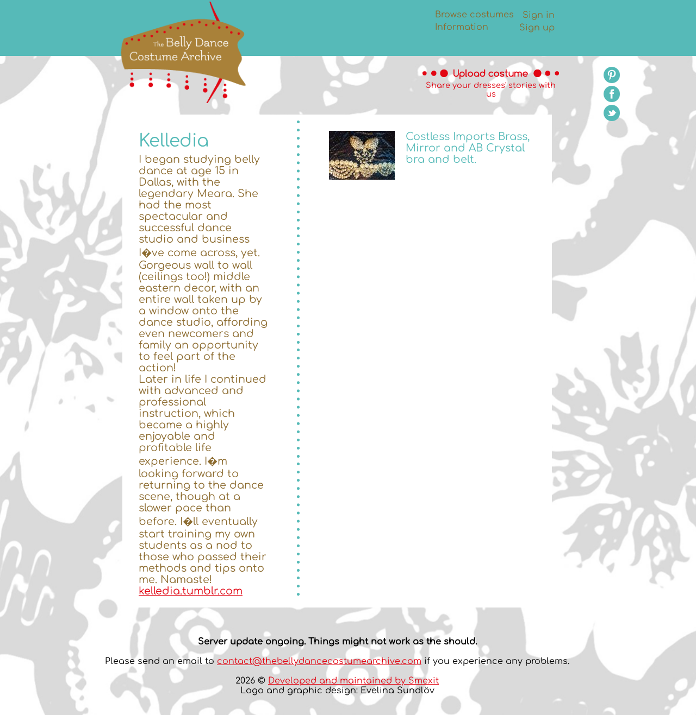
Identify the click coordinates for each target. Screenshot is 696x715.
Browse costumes (474, 15)
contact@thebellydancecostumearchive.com (319, 661)
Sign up (537, 28)
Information (461, 27)
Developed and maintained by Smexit (353, 681)
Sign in (539, 15)
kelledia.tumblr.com (191, 591)
